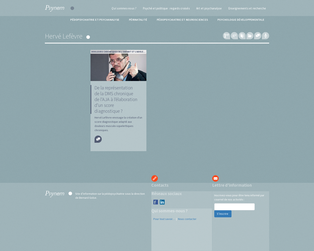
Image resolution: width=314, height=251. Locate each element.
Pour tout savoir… (164, 219)
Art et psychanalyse (209, 8)
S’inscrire (223, 214)
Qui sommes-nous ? (124, 8)
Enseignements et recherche (247, 8)
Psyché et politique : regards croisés (166, 8)
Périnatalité (138, 19)
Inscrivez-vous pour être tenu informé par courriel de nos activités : (239, 197)
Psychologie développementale (240, 19)
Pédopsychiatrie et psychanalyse (94, 19)
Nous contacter (187, 219)
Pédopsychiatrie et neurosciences (182, 19)
